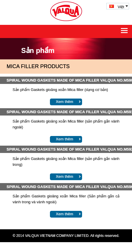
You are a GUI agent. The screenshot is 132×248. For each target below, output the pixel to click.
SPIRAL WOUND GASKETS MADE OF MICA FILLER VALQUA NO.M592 (66, 149)
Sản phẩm (38, 50)
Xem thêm (64, 101)
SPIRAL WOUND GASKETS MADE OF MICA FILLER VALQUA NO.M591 (66, 112)
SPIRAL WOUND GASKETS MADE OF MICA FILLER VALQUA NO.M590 (66, 80)
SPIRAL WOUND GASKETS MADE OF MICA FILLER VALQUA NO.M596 (66, 187)
